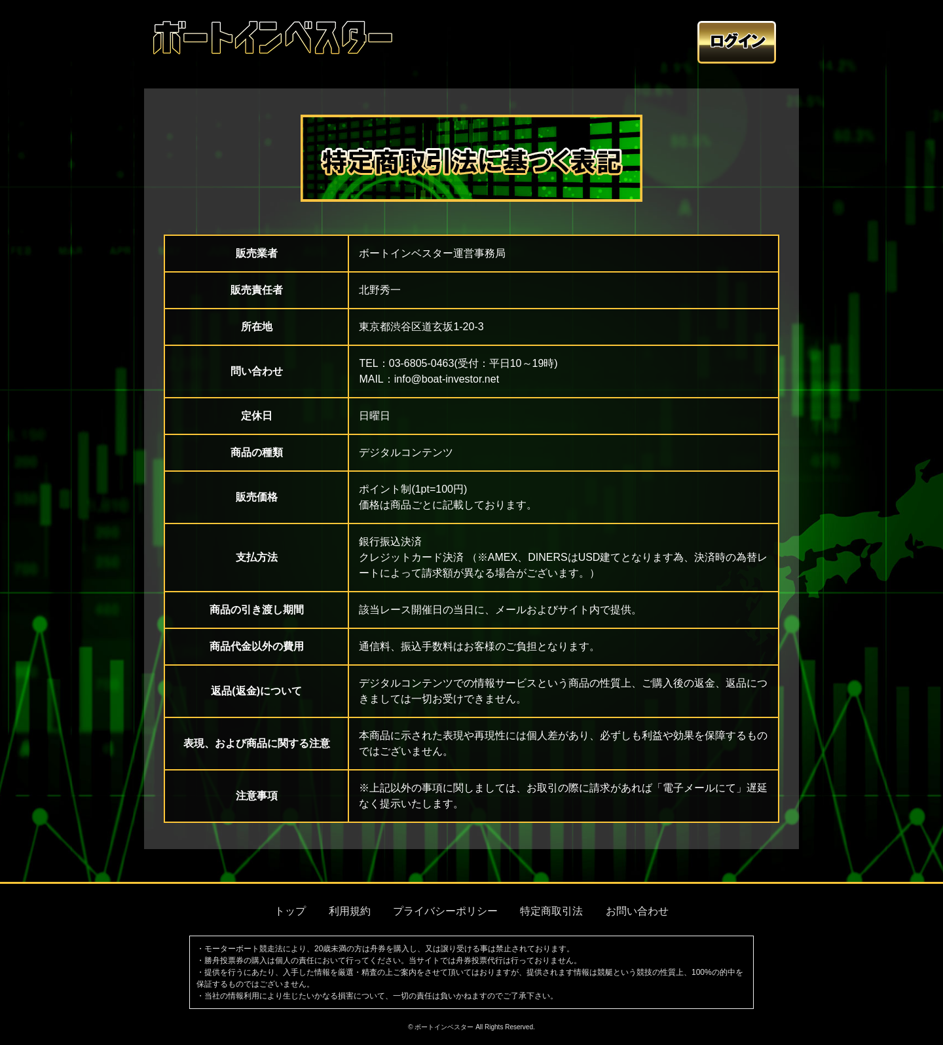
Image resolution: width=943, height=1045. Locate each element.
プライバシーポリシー (445, 911)
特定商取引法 (551, 911)
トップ (290, 911)
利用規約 (350, 911)
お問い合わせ (637, 911)
